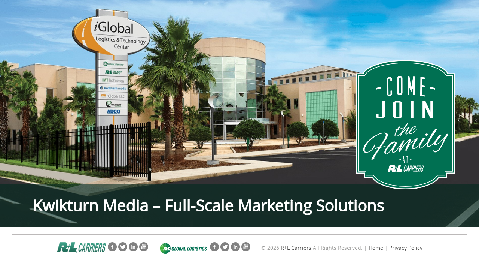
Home (376, 247)
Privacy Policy (405, 247)
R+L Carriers (296, 247)
